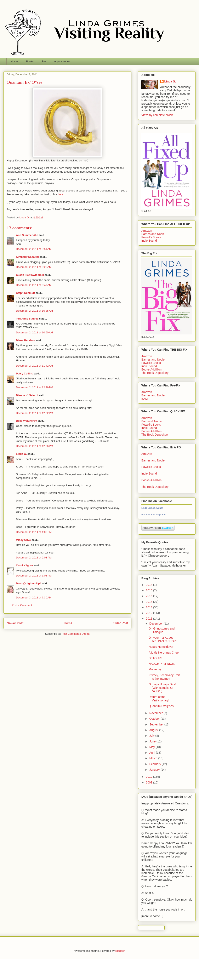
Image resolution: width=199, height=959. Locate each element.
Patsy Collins (24, 373)
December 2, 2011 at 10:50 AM (34, 332)
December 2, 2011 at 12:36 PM (34, 446)
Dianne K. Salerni (27, 395)
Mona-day (155, 669)
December (156, 623)
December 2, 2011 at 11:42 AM (34, 365)
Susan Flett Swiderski (30, 274)
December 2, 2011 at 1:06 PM (34, 532)
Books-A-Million (151, 369)
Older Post (120, 623)
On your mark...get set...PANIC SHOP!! (163, 639)
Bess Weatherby (26, 420)
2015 (149, 596)
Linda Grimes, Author (152, 508)
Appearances (62, 61)
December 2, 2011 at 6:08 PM (34, 575)
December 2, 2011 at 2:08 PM (34, 557)
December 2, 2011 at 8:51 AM (33, 249)
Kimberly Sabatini (27, 256)
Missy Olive (23, 539)
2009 (149, 782)
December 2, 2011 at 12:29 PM (34, 387)
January (154, 769)
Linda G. (21, 453)
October (154, 718)
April (152, 752)
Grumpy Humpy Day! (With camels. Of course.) (162, 688)
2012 (149, 613)
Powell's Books (151, 237)
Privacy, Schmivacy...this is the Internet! (164, 676)
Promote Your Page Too (153, 514)
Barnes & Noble (151, 421)
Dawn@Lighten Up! (28, 583)
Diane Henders (25, 340)
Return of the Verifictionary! (159, 698)
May (152, 747)
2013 (149, 607)
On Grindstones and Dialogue (162, 630)
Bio (44, 61)
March (153, 758)
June (152, 741)
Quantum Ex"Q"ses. (161, 706)
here (60, 194)
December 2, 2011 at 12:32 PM (34, 413)
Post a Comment (22, 605)
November (156, 713)
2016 (149, 590)
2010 (149, 776)
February (155, 764)
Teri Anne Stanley (27, 318)
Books (30, 61)
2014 (149, 601)
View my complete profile (157, 115)
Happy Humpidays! (161, 646)
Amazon (146, 230)
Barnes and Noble (153, 234)
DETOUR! (155, 658)
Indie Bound (149, 240)
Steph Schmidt (25, 292)
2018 (149, 584)
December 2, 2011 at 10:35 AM (34, 310)
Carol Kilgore (24, 565)
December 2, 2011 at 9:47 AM (33, 285)
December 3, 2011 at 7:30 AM (33, 597)
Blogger (119, 950)
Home (14, 61)
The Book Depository (155, 372)
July (152, 735)
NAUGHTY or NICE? (162, 663)
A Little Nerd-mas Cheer (164, 652)
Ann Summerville (27, 235)
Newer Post (15, 623)
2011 (149, 618)
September (156, 724)
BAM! (144, 398)
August (154, 730)
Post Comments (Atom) (76, 633)
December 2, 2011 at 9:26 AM (33, 267)
